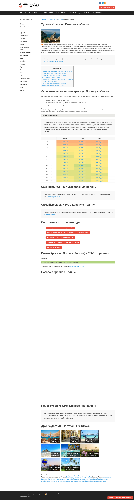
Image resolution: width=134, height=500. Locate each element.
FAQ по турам (33, 13)
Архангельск (23, 30)
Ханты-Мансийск (25, 78)
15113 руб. (99, 142)
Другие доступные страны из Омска (52, 85)
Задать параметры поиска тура (120, 497)
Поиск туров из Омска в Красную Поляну (54, 83)
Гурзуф (84, 481)
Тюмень (22, 73)
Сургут (22, 67)
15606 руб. (82, 142)
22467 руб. (82, 157)
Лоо (68, 481)
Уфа (21, 75)
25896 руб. (65, 169)
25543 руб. (65, 175)
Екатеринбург (24, 41)
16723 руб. (65, 145)
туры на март (63, 475)
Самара (22, 64)
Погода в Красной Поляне (50, 81)
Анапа (75, 477)
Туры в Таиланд (93, 453)
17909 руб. (65, 157)
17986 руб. (65, 154)
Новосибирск (24, 55)
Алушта (62, 479)
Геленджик (85, 477)
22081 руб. (82, 160)
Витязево (64, 481)
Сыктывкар (23, 70)
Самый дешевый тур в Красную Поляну (54, 75)
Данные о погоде (23, 496)
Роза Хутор (51, 479)
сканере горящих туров (76, 266)
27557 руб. (99, 178)
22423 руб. (65, 163)
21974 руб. (65, 160)
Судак (57, 479)
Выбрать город (74, 13)
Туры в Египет (55, 440)
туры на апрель (72, 475)
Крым (71, 477)
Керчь (59, 481)
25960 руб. (99, 163)
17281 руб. (65, 148)
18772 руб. (82, 166)
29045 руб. (99, 172)
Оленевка (54, 481)
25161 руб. (82, 178)
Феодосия (68, 479)
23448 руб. (82, 163)
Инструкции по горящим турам (51, 77)
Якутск (22, 90)
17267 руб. (65, 151)
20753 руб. (99, 157)
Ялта (90, 477)
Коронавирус (97, 13)
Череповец (23, 84)
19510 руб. (99, 154)
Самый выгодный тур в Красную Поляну (54, 73)
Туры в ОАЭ (55, 453)
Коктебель (96, 479)
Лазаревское (107, 477)
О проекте (50, 494)
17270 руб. (82, 145)
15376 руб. (65, 142)
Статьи (86, 13)
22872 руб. (65, 166)
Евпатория (44, 479)
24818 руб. (82, 175)
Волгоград (23, 38)
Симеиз (96, 481)
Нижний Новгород (25, 52)
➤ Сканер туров (47, 13)
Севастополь (104, 479)
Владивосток (24, 35)
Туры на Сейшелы (73, 453)
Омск (21, 58)
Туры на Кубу (74, 440)
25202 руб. (65, 172)
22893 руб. (99, 175)
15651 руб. (82, 148)
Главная (23, 13)
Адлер (79, 477)
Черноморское (83, 479)
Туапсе (91, 479)
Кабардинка (75, 479)
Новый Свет (90, 481)
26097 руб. (65, 178)
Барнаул (22, 33)
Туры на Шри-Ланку (72, 467)
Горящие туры (61, 13)
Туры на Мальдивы (92, 440)
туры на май (81, 475)
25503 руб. (82, 181)
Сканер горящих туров (107, 7)
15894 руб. (82, 151)
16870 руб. (99, 145)
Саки (100, 481)
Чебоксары (23, 81)
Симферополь (45, 481)
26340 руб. (65, 181)
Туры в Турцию (55, 467)
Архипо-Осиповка (75, 481)
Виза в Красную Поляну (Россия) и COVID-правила (57, 79)
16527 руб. (99, 148)
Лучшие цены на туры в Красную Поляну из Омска (57, 71)
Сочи (67, 477)
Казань (22, 44)
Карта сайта (57, 494)
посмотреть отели (54, 197)
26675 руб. (99, 169)
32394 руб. (99, 181)
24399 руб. (82, 172)
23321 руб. (82, 169)
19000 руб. (99, 151)
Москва (22, 24)
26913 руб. (99, 160)
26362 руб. (99, 166)
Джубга (105, 481)
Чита (21, 87)
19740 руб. (82, 154)
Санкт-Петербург (25, 27)
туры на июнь (89, 475)
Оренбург (23, 61)
